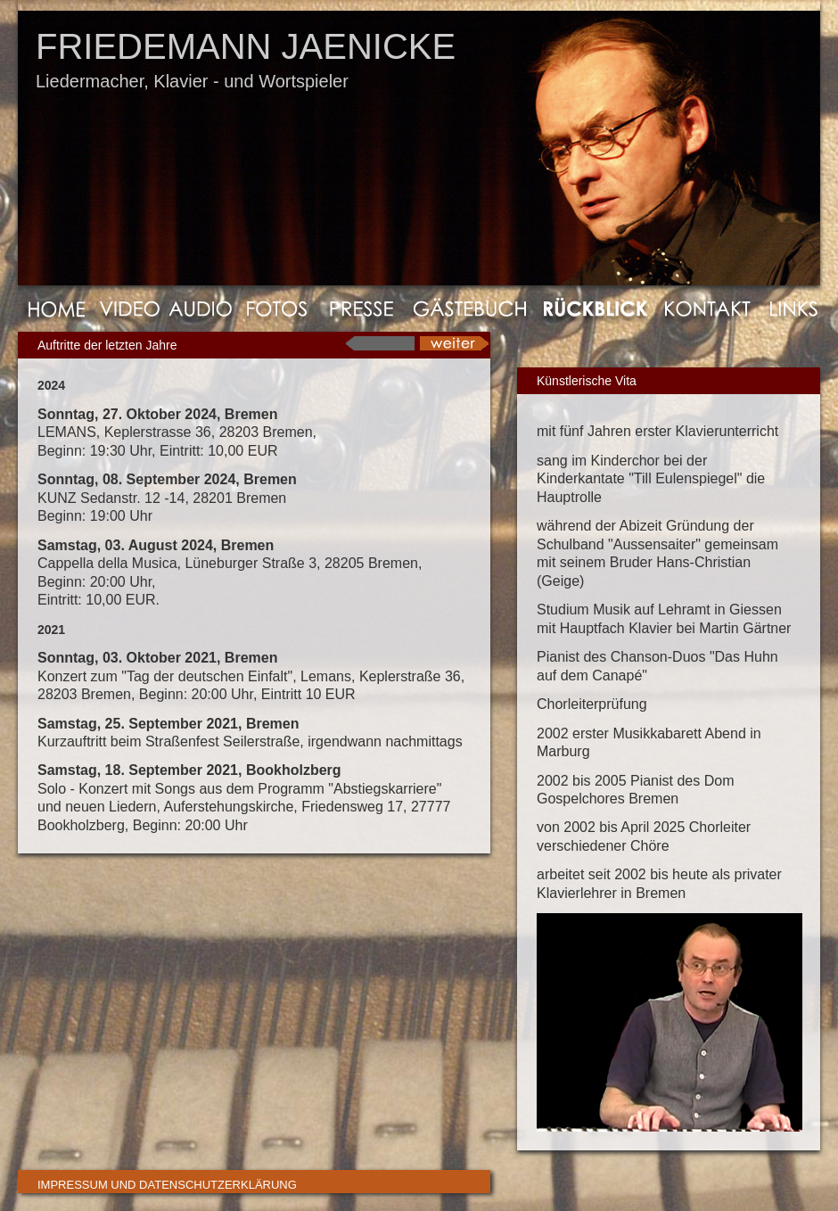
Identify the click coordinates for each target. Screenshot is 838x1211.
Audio (203, 308)
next (453, 343)
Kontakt (707, 308)
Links (788, 308)
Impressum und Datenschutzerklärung (167, 1184)
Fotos (279, 308)
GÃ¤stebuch (468, 308)
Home (56, 308)
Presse (361, 308)
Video (131, 308)
